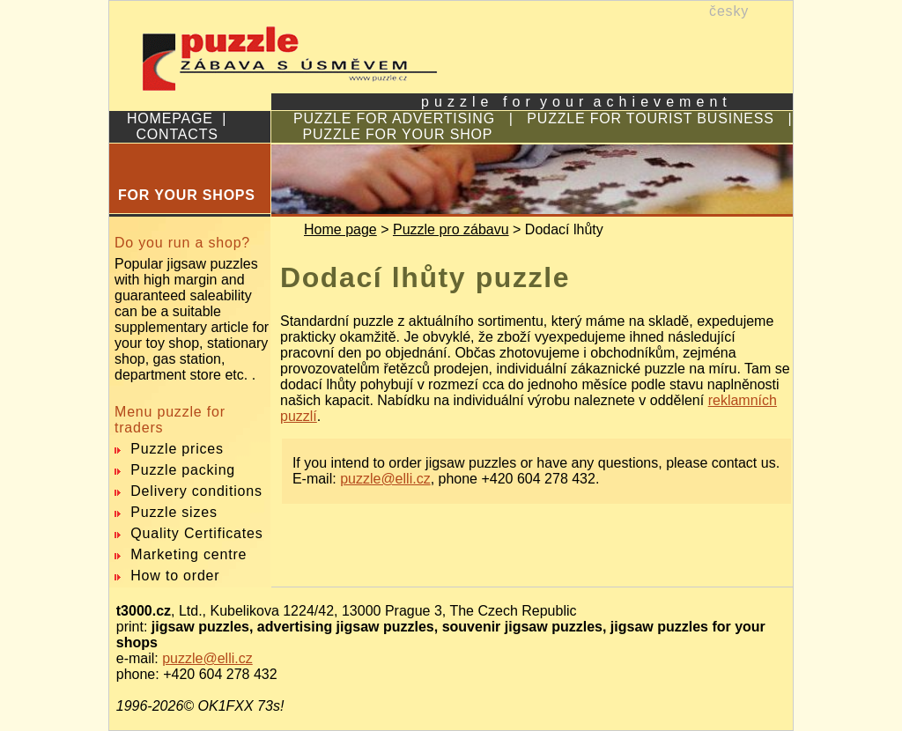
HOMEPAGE (170, 118)
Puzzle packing (182, 469)
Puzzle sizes (174, 512)
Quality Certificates (196, 533)
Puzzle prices (177, 448)
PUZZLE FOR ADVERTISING (394, 118)
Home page (340, 229)
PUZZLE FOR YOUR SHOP (398, 134)
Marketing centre (188, 554)
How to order (174, 575)
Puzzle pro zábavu (451, 229)
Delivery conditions (196, 491)
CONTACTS (177, 134)
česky (729, 11)
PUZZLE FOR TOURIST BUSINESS (650, 118)
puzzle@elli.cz (385, 478)
